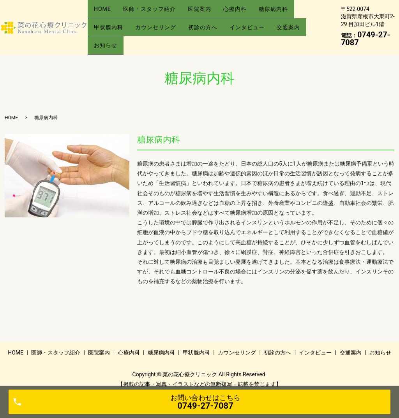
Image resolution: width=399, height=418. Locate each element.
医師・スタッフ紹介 (155, 10)
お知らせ (107, 35)
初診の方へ (213, 23)
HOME (104, 10)
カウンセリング (161, 23)
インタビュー (261, 23)
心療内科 (249, 10)
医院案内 (210, 10)
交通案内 (307, 23)
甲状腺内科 (110, 23)
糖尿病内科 (292, 10)
